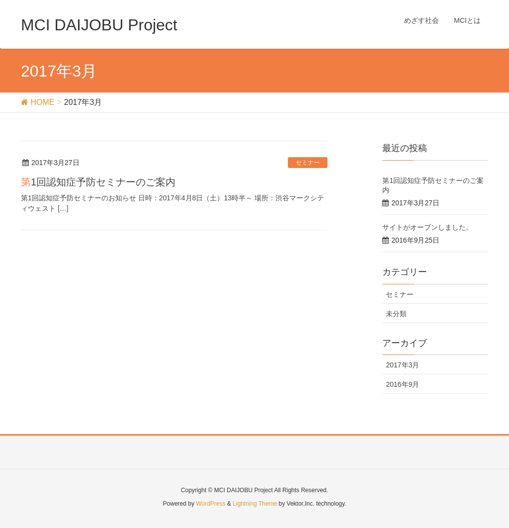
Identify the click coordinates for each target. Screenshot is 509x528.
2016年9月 (402, 384)
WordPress (210, 503)
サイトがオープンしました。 (427, 227)
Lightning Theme (255, 503)
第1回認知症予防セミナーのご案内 (98, 181)
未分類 (396, 314)
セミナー (308, 162)
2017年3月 (402, 365)
